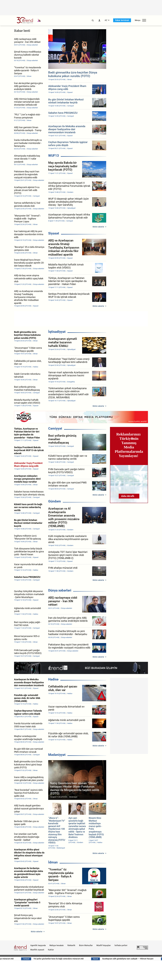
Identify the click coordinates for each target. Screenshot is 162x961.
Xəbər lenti (22, 31)
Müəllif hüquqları (103, 945)
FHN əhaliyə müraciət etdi (21, 959)
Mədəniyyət (57, 755)
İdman (53, 862)
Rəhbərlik (71, 945)
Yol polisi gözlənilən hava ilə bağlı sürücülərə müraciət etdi (76, 959)
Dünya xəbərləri (59, 590)
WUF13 (53, 155)
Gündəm (54, 501)
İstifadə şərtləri (121, 945)
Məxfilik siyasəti (37, 950)
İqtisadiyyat (57, 332)
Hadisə (53, 679)
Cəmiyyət (55, 428)
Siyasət (53, 233)
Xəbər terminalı (122, 20)
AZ (106, 20)
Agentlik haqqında (38, 945)
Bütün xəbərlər (98, 227)
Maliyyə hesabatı (56, 945)
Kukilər (51, 950)
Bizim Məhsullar (86, 945)
